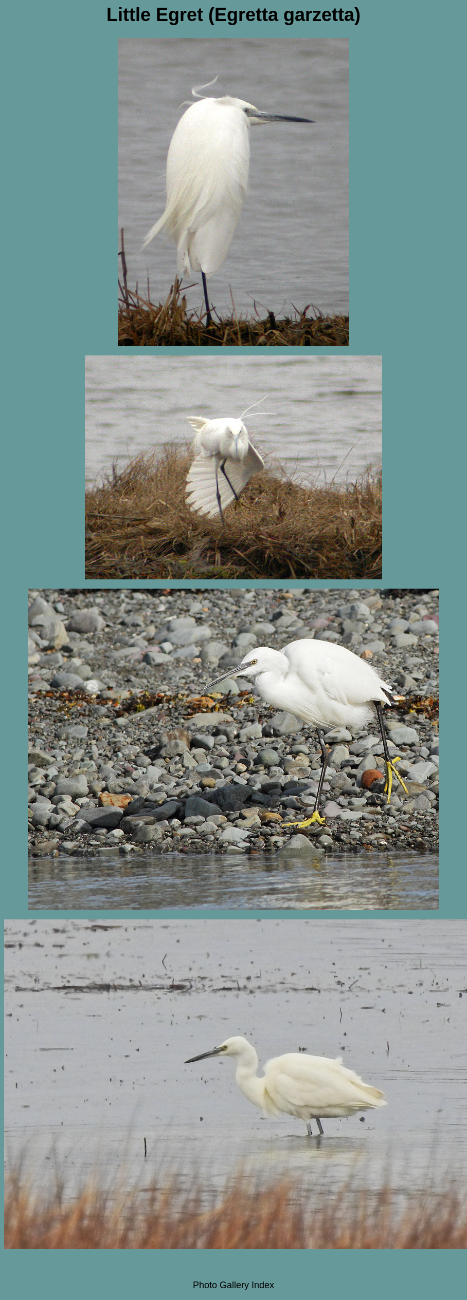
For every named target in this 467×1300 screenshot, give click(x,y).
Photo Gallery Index (233, 1285)
